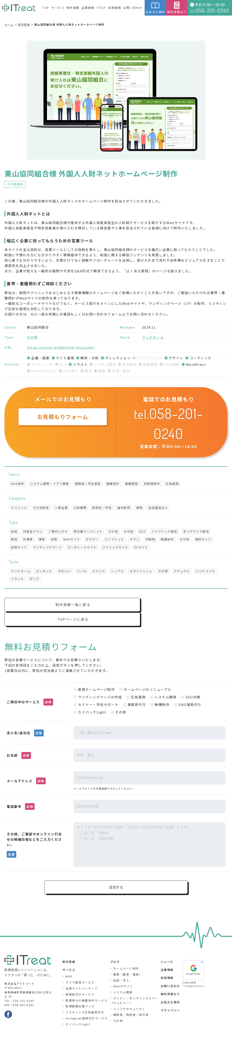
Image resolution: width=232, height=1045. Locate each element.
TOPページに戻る (174, 607)
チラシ (138, 540)
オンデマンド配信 (200, 532)
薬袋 (43, 540)
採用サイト (19, 548)
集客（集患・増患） (127, 963)
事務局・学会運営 (89, 484)
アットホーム (153, 337)
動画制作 (114, 484)
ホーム (9, 24)
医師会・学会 (104, 508)
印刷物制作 (154, 484)
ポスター (94, 540)
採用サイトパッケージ (82, 977)
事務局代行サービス (80, 983)
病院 (142, 508)
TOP (46, 8)
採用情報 (114, 8)
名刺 (14, 532)
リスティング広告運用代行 (85, 1001)
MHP (69, 965)
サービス (57, 8)
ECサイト (143, 548)
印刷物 (154, 540)
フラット (17, 581)
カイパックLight (78, 1013)
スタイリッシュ (144, 572)
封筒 (56, 540)
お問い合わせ (133, 8)
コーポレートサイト (83, 548)
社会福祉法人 (161, 508)
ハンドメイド (209, 572)
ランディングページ (48, 548)
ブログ (101, 8)
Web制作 (18, 484)
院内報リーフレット (89, 532)
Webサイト (73, 540)
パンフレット (117, 540)
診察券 (29, 540)
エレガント (45, 572)
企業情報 (87, 8)
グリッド (100, 572)
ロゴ (145, 532)
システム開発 (123, 981)
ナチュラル (185, 572)
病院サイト (208, 540)
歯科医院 (126, 508)
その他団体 (15, 184)
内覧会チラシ (33, 532)
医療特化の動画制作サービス (87, 989)
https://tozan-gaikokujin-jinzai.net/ (61, 347)
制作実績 (72, 8)
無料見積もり (176, 8)
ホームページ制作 (126, 957)
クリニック (19, 508)
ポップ (35, 581)
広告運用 (175, 484)
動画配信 (133, 484)
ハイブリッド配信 (168, 532)
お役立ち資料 (155, 8)
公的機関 (81, 508)
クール (83, 572)
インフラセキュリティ (129, 998)
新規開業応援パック (80, 995)
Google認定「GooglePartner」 (193, 962)
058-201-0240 (23, 989)
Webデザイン (123, 975)
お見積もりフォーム (62, 416)
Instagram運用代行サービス (87, 1007)
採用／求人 (121, 969)
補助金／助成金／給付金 (131, 1004)
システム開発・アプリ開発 (50, 484)
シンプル (119, 572)
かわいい (65, 572)
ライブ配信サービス (80, 971)
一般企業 (62, 508)
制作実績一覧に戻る (59, 607)
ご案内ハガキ (59, 532)
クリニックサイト (117, 548)
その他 (32, 337)
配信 (14, 540)
